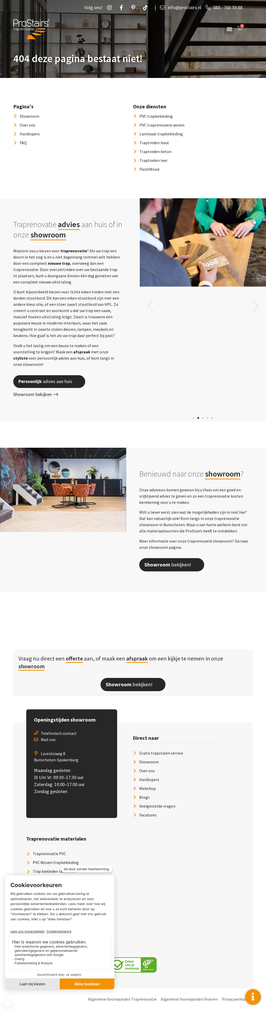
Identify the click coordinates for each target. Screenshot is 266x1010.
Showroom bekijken (35, 394)
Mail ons (48, 739)
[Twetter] (146, 7)
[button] (229, 29)
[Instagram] (111, 7)
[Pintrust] (134, 7)
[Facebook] (123, 7)
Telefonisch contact (59, 733)
